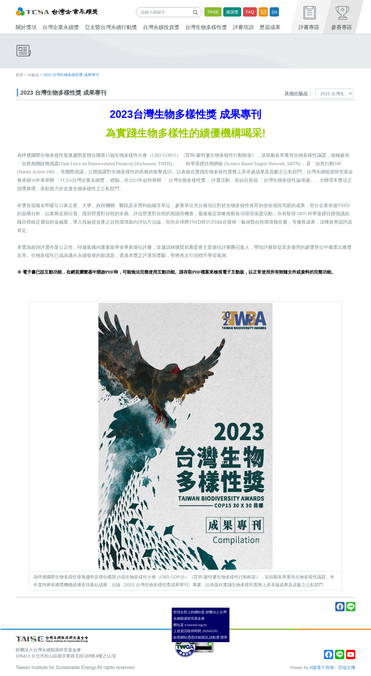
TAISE (213, 12)
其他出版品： (298, 93)
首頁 (19, 75)
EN (274, 12)
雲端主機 (346, 667)
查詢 (196, 12)
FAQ (250, 12)
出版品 (33, 75)
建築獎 (232, 12)
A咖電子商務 (321, 667)
